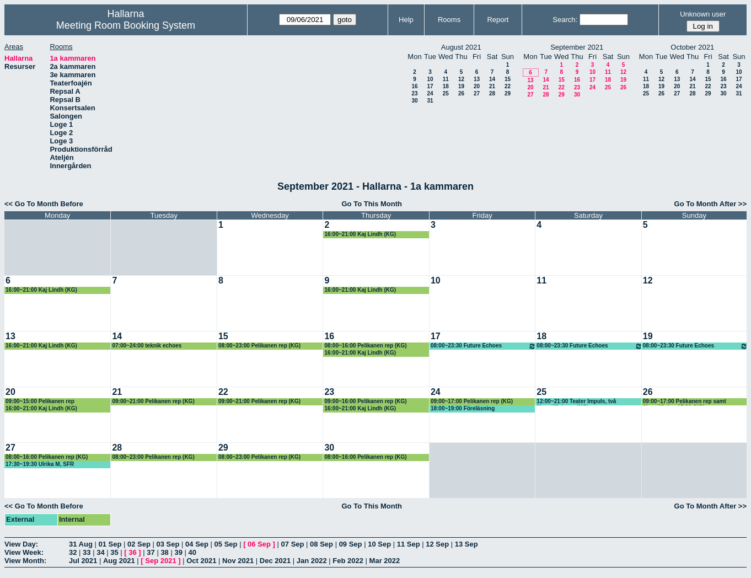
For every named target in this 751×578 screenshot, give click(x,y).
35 (114, 552)
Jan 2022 (312, 560)
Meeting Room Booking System (125, 25)
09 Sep (350, 544)
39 (178, 552)
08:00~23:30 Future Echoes (483, 346)
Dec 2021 (275, 560)
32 (73, 552)
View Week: (24, 552)
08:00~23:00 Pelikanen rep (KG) (259, 345)
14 (492, 79)
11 (446, 79)
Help (406, 19)
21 (492, 86)
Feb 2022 (347, 560)
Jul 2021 (83, 560)
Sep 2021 (160, 560)
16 (414, 86)
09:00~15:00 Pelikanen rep (40, 401)
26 (461, 93)
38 (164, 552)
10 (430, 79)
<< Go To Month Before (43, 204)
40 (192, 552)
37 (150, 552)
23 (414, 93)
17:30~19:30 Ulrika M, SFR (40, 464)
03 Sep (168, 544)
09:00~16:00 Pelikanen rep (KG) (365, 401)
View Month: (25, 560)
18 (446, 86)
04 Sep (196, 544)
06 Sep (259, 544)
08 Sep (321, 544)
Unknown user (703, 14)
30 (414, 101)
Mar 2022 (384, 560)
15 (508, 79)
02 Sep (139, 544)
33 (86, 552)
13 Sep (466, 544)
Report (497, 19)
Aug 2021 (119, 560)
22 (508, 86)
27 (477, 93)
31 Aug (81, 544)
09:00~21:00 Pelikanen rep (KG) (153, 401)
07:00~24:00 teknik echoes (146, 345)
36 (132, 552)
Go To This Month (372, 204)
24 (430, 93)
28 (492, 93)
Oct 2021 (201, 560)
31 (430, 101)
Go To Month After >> (710, 204)
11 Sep (408, 544)
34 (100, 552)
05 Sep (226, 544)
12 (461, 79)
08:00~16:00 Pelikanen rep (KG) (365, 345)
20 (477, 86)
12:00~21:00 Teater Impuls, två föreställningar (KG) (576, 401)
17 (430, 86)
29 (508, 93)
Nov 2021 (238, 560)
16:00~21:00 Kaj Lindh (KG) (360, 234)
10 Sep (379, 544)
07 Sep (292, 544)
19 (461, 86)
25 (446, 93)
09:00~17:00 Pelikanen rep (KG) (472, 401)
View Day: (21, 544)
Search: (564, 19)
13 (477, 79)
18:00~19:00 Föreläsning (463, 408)
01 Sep (109, 544)
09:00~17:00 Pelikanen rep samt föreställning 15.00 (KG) (684, 401)
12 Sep (437, 544)
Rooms (449, 19)
